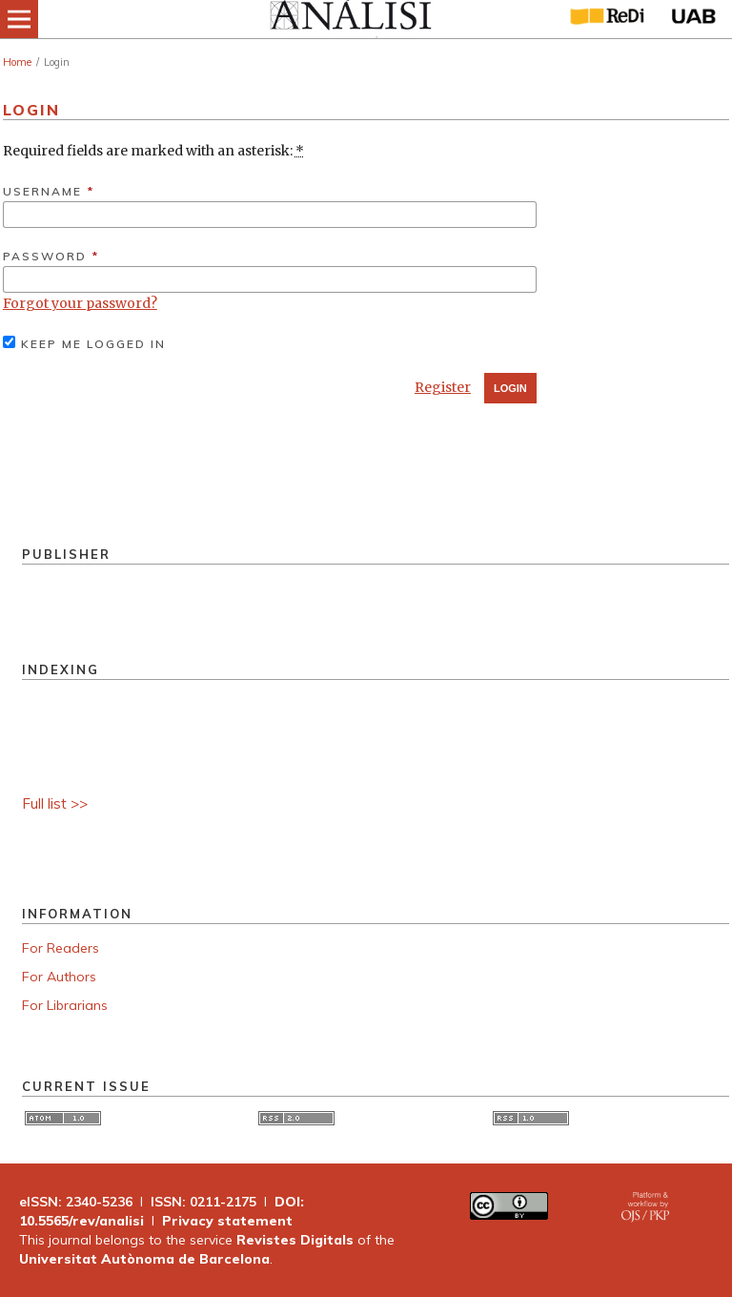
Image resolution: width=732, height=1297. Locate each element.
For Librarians (65, 1005)
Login (510, 388)
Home (17, 62)
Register (443, 387)
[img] (349, 19)
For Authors (59, 976)
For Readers (60, 948)
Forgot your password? (80, 303)
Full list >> (55, 803)
